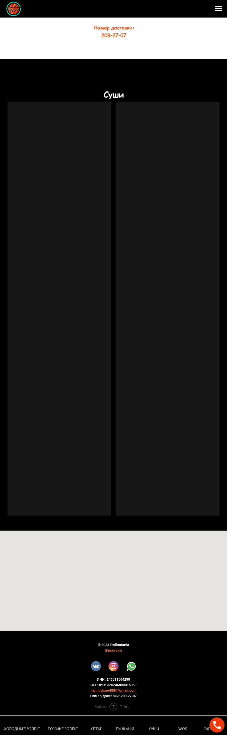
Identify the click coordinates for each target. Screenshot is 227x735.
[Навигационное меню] (218, 8)
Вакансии (113, 650)
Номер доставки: (113, 27)
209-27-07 (113, 35)
